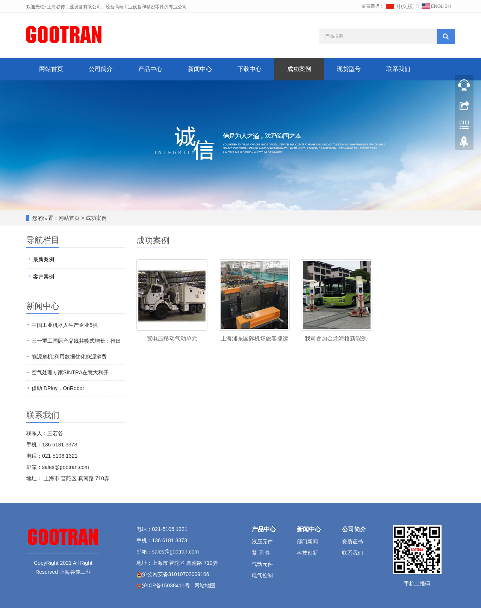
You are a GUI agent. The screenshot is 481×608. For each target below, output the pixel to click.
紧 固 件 (261, 553)
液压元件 (262, 541)
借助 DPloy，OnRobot (58, 388)
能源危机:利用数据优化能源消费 (69, 357)
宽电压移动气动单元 (172, 338)
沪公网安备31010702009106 (175, 574)
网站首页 (51, 69)
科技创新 (307, 553)
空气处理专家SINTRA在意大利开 (70, 372)
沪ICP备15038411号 (166, 585)
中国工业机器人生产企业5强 (65, 325)
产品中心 (150, 69)
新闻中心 (200, 69)
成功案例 (299, 69)
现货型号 (349, 69)
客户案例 (43, 277)
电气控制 (262, 575)
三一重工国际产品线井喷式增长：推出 (76, 341)
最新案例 (43, 259)
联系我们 (398, 69)
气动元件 (262, 564)
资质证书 (352, 541)
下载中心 (249, 69)
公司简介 (101, 69)
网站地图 (204, 585)
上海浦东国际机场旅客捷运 (254, 338)
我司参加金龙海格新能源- (337, 338)
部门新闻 (307, 541)
